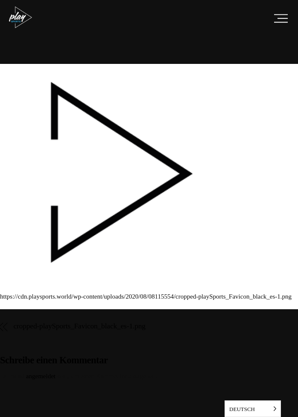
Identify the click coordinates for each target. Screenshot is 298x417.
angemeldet (41, 376)
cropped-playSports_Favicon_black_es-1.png (80, 326)
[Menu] (281, 18)
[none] (253, 408)
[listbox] (253, 408)
